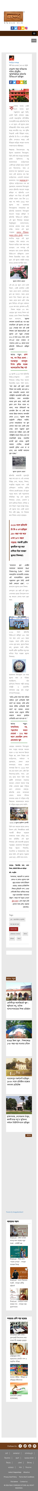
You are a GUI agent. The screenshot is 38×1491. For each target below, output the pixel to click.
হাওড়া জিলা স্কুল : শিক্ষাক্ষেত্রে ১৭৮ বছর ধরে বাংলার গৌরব (18, 1042)
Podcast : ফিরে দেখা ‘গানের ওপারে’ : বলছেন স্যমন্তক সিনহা (18, 1262)
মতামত (11, 1467)
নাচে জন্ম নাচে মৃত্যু (14, 924)
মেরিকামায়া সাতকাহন (15, 934)
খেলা (20, 1463)
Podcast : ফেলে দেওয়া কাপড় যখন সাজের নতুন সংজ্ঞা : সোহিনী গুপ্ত (18, 1241)
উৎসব (29, 1463)
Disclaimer (14, 1481)
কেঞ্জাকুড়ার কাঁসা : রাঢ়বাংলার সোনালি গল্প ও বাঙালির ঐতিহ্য (18, 1359)
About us (26, 1472)
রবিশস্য (25, 934)
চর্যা (6, 1453)
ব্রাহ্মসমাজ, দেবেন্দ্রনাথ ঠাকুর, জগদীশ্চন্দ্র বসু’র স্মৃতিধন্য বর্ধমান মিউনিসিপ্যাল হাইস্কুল (18, 1119)
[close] (34, 40)
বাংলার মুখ (29, 1453)
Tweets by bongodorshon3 (14, 1212)
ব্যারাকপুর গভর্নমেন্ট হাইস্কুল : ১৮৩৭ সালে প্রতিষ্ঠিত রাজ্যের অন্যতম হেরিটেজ (18, 1081)
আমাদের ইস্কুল (13, 929)
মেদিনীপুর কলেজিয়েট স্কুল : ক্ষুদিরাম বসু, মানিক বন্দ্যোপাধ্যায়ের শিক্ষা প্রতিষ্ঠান (18, 1005)
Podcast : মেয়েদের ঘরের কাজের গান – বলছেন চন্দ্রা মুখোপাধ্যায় (18, 1304)
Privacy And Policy (10, 1477)
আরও (29, 1135)
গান (20, 1467)
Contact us (24, 1481)
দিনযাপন (28, 1467)
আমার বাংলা (29, 1458)
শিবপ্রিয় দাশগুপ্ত (14, 63)
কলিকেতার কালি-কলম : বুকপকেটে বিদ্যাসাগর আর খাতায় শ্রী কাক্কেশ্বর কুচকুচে (18, 1338)
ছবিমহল (12, 939)
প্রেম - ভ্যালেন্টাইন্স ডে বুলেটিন (17, 919)
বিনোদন (7, 1458)
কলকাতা (16, 1453)
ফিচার (19, 939)
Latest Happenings (14, 1472)
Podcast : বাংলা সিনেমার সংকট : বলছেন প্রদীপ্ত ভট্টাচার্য (18, 1283)
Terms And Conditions (26, 1477)
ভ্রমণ (17, 1458)
